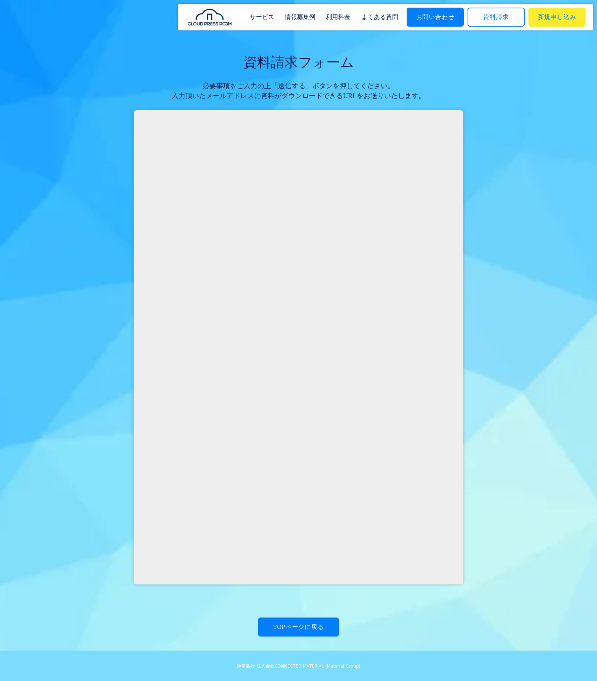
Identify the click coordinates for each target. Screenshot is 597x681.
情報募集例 (300, 17)
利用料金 (338, 17)
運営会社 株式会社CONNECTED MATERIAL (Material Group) (299, 666)
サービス (262, 17)
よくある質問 (380, 17)
